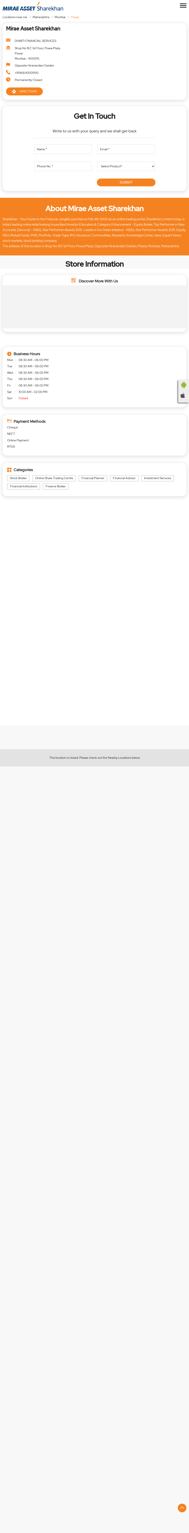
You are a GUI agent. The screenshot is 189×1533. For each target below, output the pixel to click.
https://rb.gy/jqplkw (113, 974)
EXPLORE (49, 729)
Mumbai (60, 17)
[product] (126, 166)
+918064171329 (29, 1384)
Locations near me (15, 17)
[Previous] (5, 1376)
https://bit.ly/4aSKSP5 (20, 995)
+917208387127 (115, 1384)
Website (28, 1411)
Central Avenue (17, 1451)
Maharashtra (41, 17)
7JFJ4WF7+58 (17, 587)
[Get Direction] (49, 590)
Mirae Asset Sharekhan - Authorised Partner (50, 1342)
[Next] (183, 1376)
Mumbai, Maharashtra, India (25, 592)
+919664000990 (26, 73)
